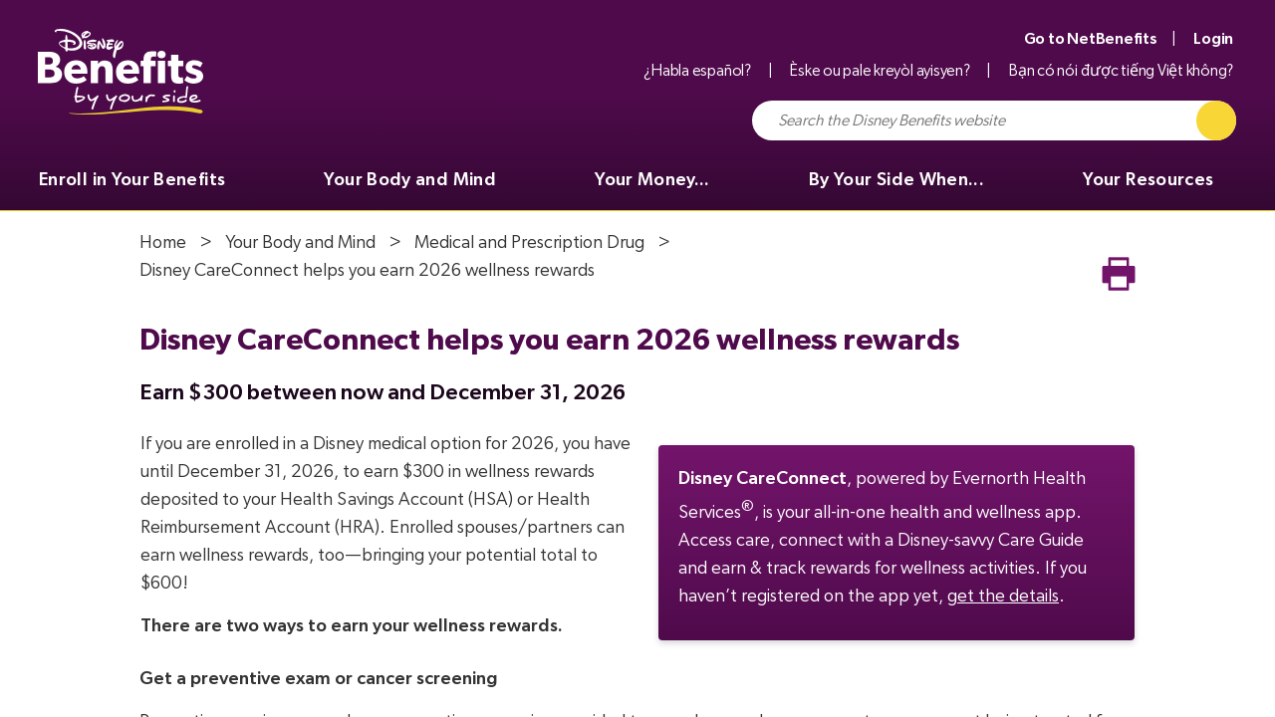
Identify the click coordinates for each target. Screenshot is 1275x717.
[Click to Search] (1216, 120)
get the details (1003, 596)
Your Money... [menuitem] (652, 180)
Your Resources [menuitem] (1148, 180)
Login (1213, 39)
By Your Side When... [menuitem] (896, 180)
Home (162, 243)
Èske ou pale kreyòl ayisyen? (879, 71)
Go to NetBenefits (1090, 39)
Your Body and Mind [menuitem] (409, 180)
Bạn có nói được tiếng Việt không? (1121, 71)
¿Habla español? (696, 71)
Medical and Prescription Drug (529, 243)
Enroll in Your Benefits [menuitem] (132, 180)
